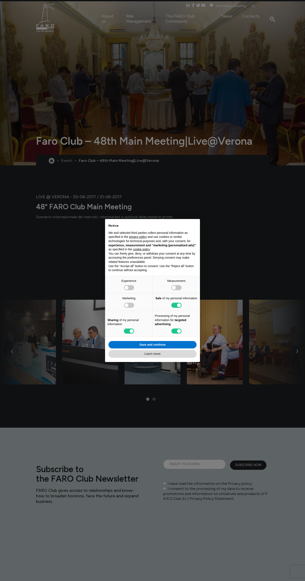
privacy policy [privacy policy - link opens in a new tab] (138, 237)
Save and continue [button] (152, 344)
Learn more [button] (152, 353)
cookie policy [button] (141, 249)
